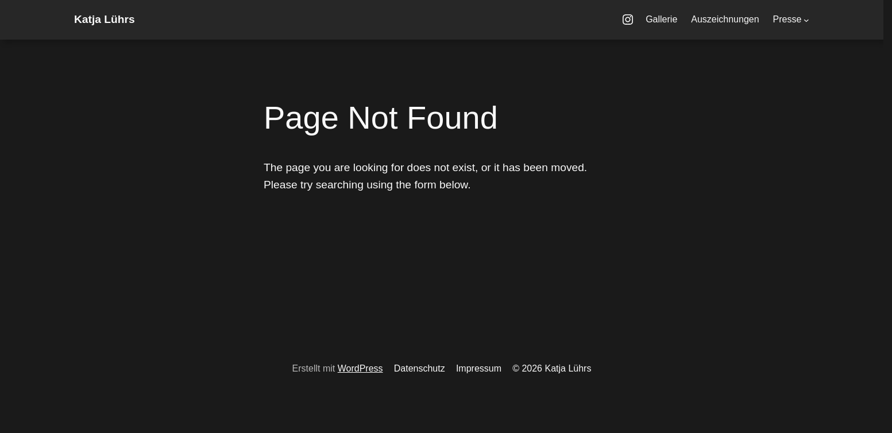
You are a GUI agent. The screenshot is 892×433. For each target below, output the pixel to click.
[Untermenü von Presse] (806, 20)
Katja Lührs (104, 19)
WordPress (360, 368)
